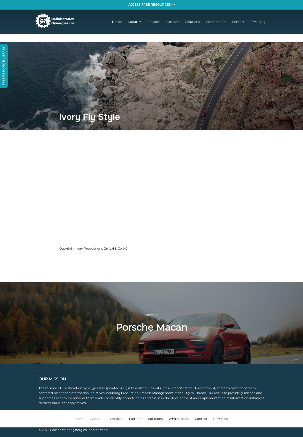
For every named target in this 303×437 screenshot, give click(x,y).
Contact (238, 22)
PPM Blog (258, 22)
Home (117, 22)
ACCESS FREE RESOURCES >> (151, 4)
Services (154, 22)
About (135, 22)
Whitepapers (216, 22)
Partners (172, 22)
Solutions (192, 22)
